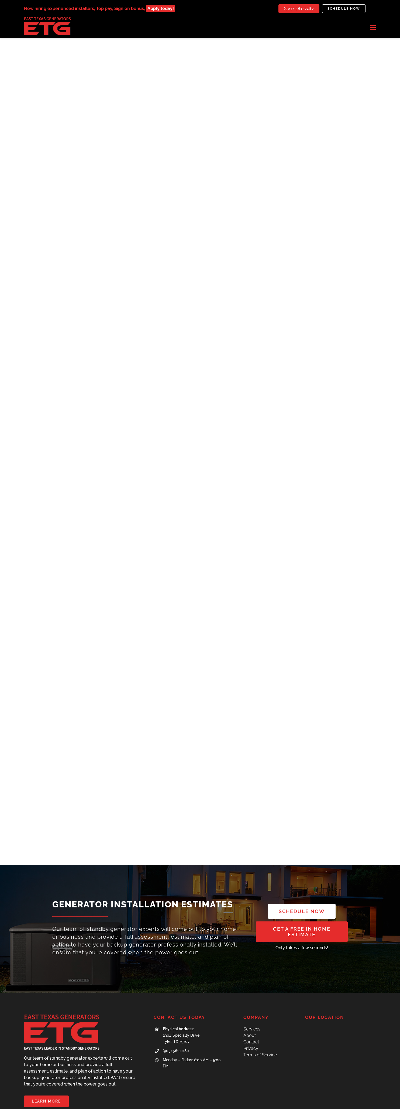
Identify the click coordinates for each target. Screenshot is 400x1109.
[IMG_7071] (47, 19)
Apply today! (160, 8)
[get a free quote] (302, 895)
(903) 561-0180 (176, 1014)
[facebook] (364, 1100)
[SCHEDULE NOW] (302, 874)
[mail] (374, 1100)
